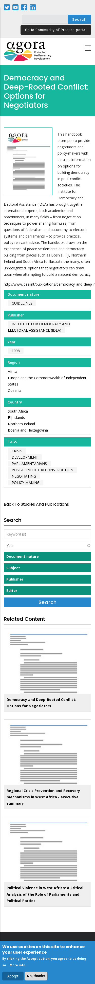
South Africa (18, 411)
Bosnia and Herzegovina (28, 430)
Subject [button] (13, 567)
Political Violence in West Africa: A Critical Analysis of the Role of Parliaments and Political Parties (45, 894)
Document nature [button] (22, 556)
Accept (12, 977)
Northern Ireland (21, 423)
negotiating (24, 476)
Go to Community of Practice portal (56, 30)
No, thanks (36, 977)
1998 (16, 350)
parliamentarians (29, 463)
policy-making (26, 482)
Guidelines (22, 303)
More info (17, 966)
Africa (12, 371)
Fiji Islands (16, 417)
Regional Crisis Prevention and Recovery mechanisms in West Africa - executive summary (43, 797)
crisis (17, 450)
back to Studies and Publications (36, 504)
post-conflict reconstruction (42, 469)
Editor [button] (11, 590)
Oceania (14, 390)
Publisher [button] (14, 579)
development (25, 457)
